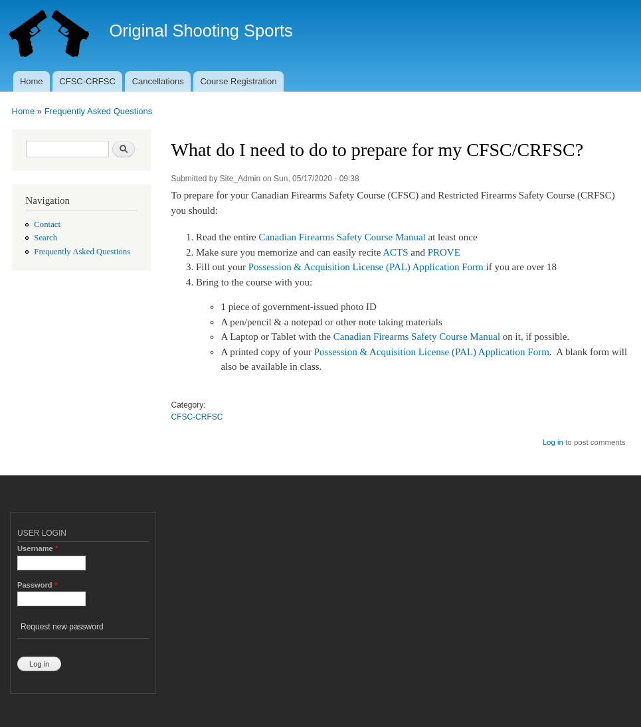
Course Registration (238, 81)
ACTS (395, 252)
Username (37, 548)
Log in (553, 442)
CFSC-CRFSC (87, 81)
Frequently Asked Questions (99, 111)
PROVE (444, 252)
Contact (47, 224)
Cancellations (158, 81)
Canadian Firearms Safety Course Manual (341, 237)
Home (31, 81)
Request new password (62, 626)
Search (45, 237)
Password (37, 585)
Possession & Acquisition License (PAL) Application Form (366, 267)
